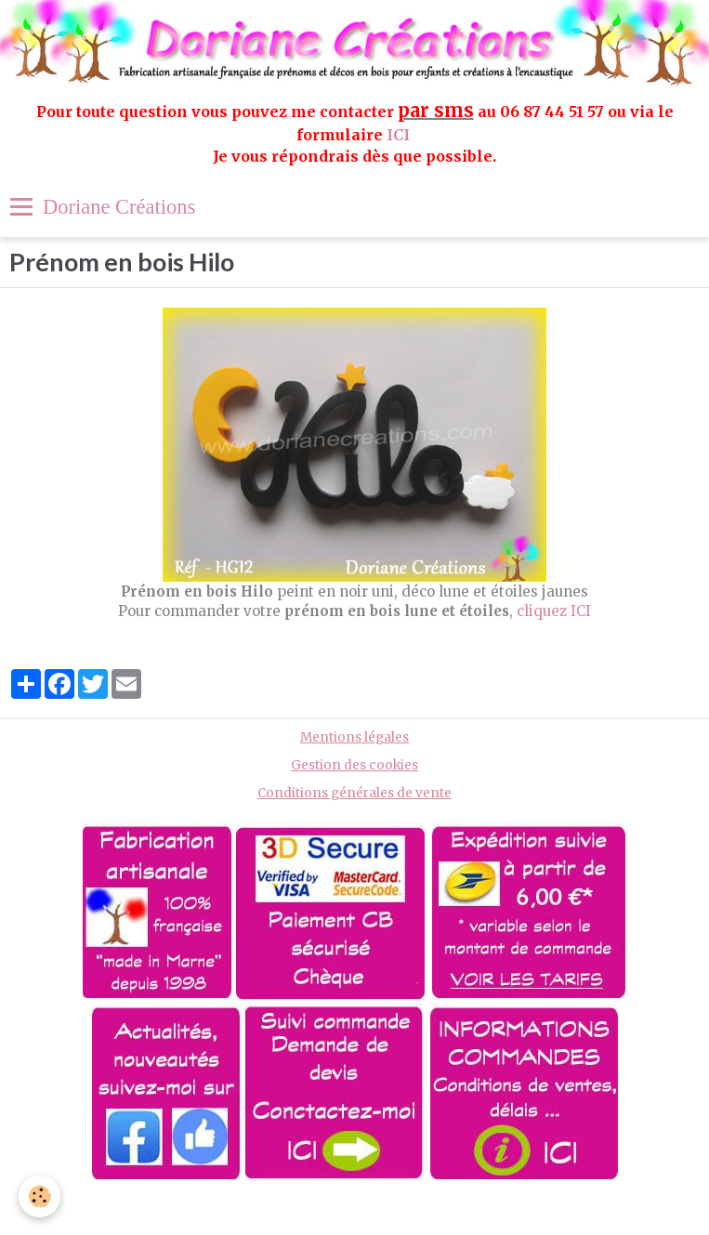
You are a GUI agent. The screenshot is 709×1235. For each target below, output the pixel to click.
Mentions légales (354, 737)
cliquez (542, 611)
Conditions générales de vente (354, 793)
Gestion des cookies (354, 765)
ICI (400, 134)
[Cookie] (39, 1196)
